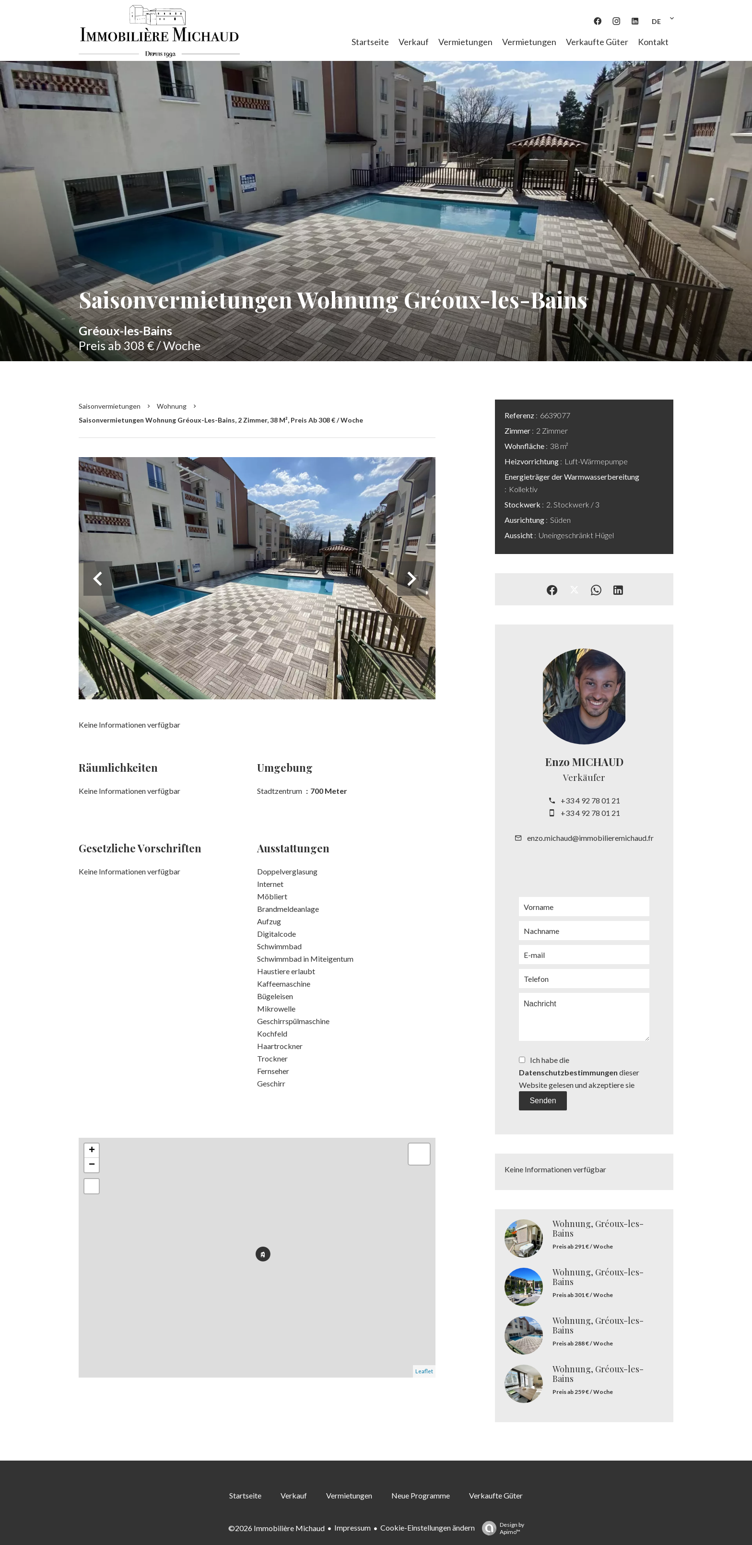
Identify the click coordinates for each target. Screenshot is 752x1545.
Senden (542, 1101)
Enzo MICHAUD (584, 762)
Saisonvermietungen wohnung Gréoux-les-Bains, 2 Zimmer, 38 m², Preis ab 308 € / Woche (221, 420)
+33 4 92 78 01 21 (590, 800)
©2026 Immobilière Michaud (276, 1528)
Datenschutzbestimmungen (568, 1072)
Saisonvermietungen (110, 406)
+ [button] (92, 1151)
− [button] (92, 1165)
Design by (500, 1528)
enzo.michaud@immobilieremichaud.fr (590, 837)
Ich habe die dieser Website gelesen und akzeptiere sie (579, 1072)
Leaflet (424, 1371)
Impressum (352, 1527)
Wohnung (172, 406)
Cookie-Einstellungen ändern (427, 1527)
